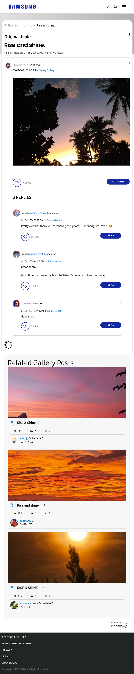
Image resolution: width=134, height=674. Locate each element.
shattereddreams (29, 603)
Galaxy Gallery (46, 70)
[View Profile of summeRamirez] (30, 303)
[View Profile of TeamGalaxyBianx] (36, 213)
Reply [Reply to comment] (110, 235)
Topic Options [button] (123, 34)
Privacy (7, 650)
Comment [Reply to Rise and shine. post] (118, 181)
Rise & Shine (26, 423)
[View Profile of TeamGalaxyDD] (35, 254)
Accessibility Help (14, 637)
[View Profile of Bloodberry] (19, 64)
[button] (123, 64)
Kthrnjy (24, 438)
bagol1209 (25, 520)
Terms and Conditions (16, 643)
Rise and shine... (29, 505)
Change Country (13, 662)
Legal (5, 656)
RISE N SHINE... (28, 588)
